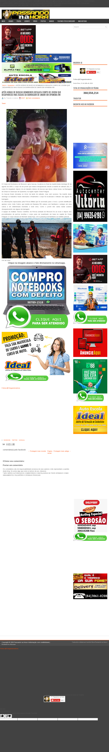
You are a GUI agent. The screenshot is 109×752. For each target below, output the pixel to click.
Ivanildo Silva (90, 642)
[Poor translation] (8, 716)
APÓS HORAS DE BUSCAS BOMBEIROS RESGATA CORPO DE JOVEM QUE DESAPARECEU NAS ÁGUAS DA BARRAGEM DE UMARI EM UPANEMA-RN (31, 93)
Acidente (27, 21)
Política (43, 21)
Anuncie (51, 21)
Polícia (19, 21)
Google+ (22, 440)
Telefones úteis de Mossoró (66, 21)
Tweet (3, 103)
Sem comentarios (34, 98)
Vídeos (35, 21)
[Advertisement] (90, 44)
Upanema (11, 85)
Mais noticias (82, 21)
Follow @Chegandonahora (11, 388)
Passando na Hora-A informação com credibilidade (31, 642)
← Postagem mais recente (37, 451)
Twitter (14, 440)
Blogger (13, 644)
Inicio (3, 21)
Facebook (6, 440)
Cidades (11, 21)
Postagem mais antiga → (62, 451)
